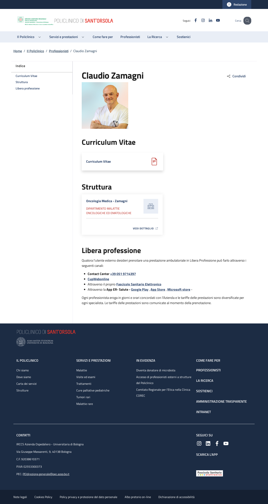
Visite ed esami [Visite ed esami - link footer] (85, 377)
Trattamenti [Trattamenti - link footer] (83, 383)
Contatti (23, 435)
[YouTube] (214, 20)
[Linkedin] (207, 20)
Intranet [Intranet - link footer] (203, 411)
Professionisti (58, 50)
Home (17, 50)
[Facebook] (192, 20)
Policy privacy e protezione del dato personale (88, 497)
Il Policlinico (35, 50)
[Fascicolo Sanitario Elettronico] (209, 472)
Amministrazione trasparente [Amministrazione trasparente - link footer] (221, 401)
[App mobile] (199, 462)
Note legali (20, 497)
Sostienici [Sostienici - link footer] (204, 391)
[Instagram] (199, 20)
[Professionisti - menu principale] (130, 36)
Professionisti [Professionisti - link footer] (208, 370)
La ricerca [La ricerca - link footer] (204, 380)
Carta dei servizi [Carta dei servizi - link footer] (26, 383)
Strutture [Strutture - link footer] (22, 390)
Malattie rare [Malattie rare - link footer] (84, 404)
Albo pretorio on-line (138, 497)
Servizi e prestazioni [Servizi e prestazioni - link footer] (93, 360)
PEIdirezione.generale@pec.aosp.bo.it (46, 474)
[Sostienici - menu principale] (183, 36)
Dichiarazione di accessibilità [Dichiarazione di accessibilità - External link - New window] (176, 497)
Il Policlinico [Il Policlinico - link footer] (27, 360)
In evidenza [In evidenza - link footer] (145, 360)
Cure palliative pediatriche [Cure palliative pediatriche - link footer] (92, 390)
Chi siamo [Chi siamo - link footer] (22, 370)
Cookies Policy (43, 497)
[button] (236, 4)
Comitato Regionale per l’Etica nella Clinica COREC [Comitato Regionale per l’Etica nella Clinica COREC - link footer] (163, 392)
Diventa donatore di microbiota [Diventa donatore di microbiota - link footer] (155, 370)
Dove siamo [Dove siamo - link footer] (23, 377)
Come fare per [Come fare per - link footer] (208, 360)
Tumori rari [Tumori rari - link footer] (83, 397)
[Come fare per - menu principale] (103, 36)
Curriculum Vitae (98, 161)
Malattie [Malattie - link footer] (81, 370)
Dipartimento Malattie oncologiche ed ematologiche (108, 210)
